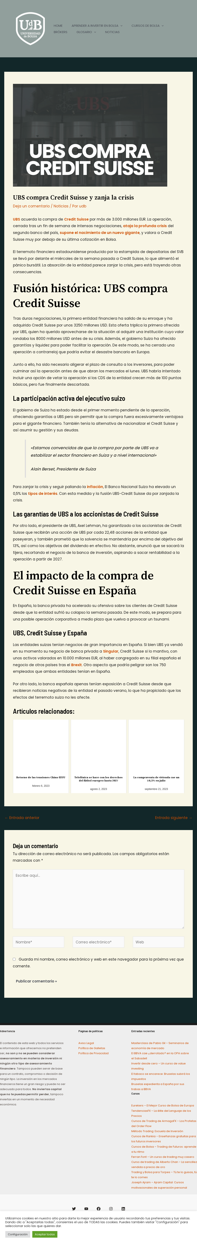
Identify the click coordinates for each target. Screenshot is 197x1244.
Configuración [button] (18, 1234)
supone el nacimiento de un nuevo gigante (100, 232)
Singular (110, 651)
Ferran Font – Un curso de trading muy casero (162, 1157)
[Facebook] (99, 1209)
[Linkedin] (123, 1209)
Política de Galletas (91, 1048)
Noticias (61, 206)
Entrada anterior (22, 817)
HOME (58, 25)
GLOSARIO (88, 32)
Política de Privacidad (93, 1053)
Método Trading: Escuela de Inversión (157, 1131)
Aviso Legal (86, 1043)
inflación (95, 486)
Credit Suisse (76, 219)
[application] (122, 26)
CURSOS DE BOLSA (151, 26)
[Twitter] (74, 1209)
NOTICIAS (116, 32)
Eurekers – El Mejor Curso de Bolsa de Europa (162, 1105)
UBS (16, 219)
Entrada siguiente (173, 817)
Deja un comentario (31, 206)
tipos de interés (42, 493)
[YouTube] (86, 1209)
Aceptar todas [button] (45, 1234)
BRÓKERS (61, 32)
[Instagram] (111, 1209)
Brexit (76, 664)
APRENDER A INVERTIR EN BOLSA (99, 26)
